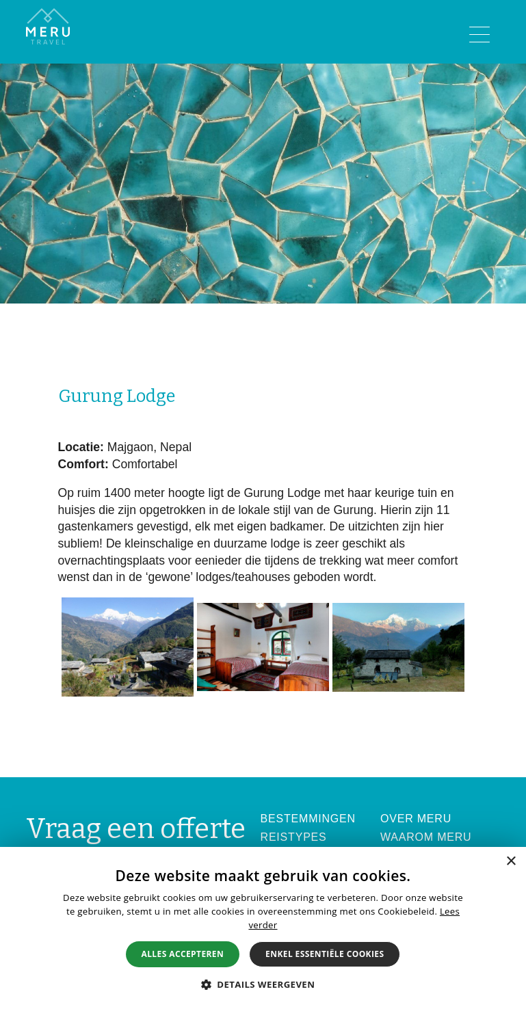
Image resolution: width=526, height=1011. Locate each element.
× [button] (510, 862)
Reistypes (294, 837)
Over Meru (415, 818)
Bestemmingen (308, 818)
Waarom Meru (426, 837)
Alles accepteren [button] (183, 954)
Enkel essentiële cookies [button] (324, 954)
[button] (263, 984)
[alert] (263, 929)
